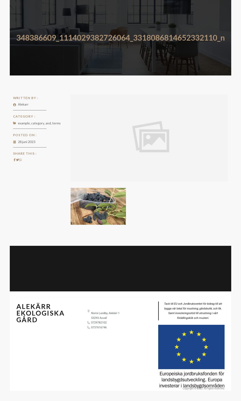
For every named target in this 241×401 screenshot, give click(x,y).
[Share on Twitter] (17, 159)
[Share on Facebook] (14, 159)
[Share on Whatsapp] (20, 159)
